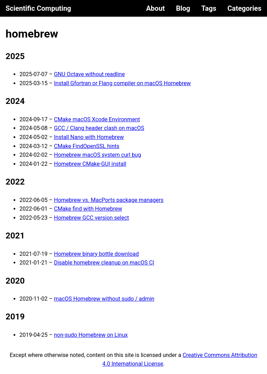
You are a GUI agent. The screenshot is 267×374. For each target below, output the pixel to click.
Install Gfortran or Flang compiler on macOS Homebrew (122, 83)
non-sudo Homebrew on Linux (91, 335)
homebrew (32, 33)
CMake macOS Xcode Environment (97, 119)
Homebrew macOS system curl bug (97, 155)
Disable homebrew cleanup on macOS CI (104, 262)
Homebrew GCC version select (91, 217)
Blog (183, 8)
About (155, 8)
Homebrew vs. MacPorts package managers (108, 200)
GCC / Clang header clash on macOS (99, 128)
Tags (208, 8)
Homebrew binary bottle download (96, 254)
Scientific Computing (38, 8)
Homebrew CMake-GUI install (90, 164)
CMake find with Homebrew (88, 208)
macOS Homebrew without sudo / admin (104, 298)
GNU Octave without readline (89, 74)
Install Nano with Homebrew (89, 137)
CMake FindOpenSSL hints (86, 146)
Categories (244, 8)
